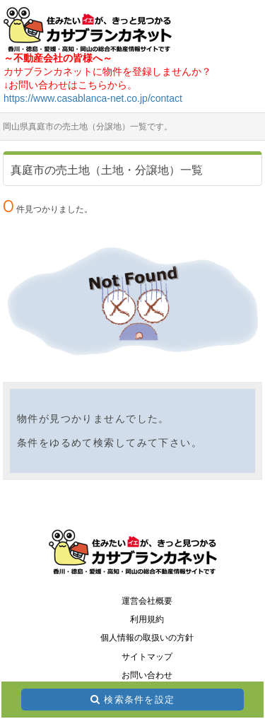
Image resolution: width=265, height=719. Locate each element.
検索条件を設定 (139, 699)
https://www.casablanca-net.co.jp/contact (93, 98)
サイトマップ (147, 657)
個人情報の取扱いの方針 (147, 638)
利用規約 (147, 619)
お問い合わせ (147, 675)
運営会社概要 (147, 601)
